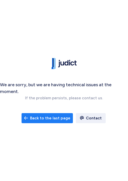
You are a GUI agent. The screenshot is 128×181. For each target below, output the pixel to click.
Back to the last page (47, 118)
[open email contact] (47, 118)
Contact (94, 118)
